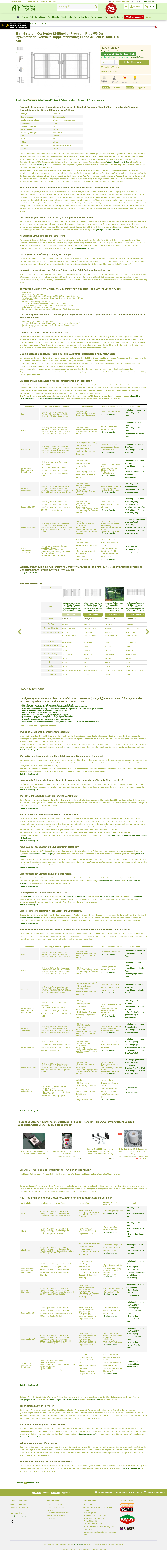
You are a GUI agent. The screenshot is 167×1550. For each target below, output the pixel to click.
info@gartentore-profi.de (88, 1434)
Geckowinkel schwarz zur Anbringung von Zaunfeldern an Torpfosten (34, 1152)
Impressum (88, 1529)
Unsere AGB (51, 1518)
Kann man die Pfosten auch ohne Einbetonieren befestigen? (45, 714)
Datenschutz (88, 1504)
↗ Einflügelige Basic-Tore (135, 410)
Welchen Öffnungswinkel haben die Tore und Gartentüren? (45, 710)
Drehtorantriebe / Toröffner (84, 248)
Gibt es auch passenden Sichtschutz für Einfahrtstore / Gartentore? (48, 716)
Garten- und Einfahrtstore (35, 896)
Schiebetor (95, 1400)
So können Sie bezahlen (56, 1507)
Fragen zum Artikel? (28, 573)
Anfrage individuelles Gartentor (32, 1437)
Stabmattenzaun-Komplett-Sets (75, 896)
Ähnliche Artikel (33, 1483)
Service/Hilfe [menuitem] (149, 1)
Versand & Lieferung (54, 1504)
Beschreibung (21, 100)
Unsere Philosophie (91, 1521)
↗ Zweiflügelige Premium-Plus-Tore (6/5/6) (133, 1310)
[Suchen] (95, 6)
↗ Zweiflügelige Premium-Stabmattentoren (132, 1292)
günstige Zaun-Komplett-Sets (118, 162)
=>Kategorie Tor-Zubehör (110, 881)
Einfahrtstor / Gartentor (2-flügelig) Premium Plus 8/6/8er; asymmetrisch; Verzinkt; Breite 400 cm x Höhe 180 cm (135, 606)
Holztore (76, 1400)
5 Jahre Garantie (108, 414)
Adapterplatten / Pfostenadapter (41, 854)
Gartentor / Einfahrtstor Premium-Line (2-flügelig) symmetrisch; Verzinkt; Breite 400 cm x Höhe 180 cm (114, 606)
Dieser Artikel (72, 615)
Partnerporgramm (90, 1513)
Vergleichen (106, 67)
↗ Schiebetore (131, 547)
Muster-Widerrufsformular (56, 1515)
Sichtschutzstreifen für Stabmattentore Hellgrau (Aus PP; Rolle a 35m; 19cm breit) (133, 1151)
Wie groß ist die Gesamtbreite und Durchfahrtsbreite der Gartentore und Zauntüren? (54, 707)
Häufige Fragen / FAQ (45, 100)
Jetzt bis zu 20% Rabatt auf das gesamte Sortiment (98, 1508)
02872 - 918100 (136, 1)
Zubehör (57, 100)
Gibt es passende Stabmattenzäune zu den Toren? (41, 718)
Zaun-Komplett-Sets (107, 896)
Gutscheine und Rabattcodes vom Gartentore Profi (100, 1533)
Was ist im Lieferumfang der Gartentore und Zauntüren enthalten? (47, 705)
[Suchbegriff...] (77, 6)
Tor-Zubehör (68, 747)
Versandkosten (78, 1544)
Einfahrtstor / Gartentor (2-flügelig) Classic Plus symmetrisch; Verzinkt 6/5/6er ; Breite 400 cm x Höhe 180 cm (93, 606)
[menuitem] (77, 7)
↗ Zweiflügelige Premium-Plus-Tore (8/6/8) (133, 1336)
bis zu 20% (140, 51)
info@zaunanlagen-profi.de (20, 1516)
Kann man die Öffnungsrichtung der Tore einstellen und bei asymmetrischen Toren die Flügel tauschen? (62, 709)
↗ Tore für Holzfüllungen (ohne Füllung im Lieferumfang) (134, 474)
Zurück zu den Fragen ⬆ (29, 750)
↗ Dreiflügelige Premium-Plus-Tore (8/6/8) (133, 1345)
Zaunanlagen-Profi (43, 165)
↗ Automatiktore (132, 550)
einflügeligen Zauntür (28, 1400)
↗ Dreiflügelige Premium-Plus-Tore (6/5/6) (133, 1319)
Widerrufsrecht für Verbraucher (58, 1513)
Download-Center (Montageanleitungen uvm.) (100, 1527)
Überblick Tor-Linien (88, 100)
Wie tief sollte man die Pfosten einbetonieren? (40, 712)
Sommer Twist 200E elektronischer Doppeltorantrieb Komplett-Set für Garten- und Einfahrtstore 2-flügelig (100, 1151)
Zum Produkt (94, 614)
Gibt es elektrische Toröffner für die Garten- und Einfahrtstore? (46, 720)
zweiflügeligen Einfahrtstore (61, 1400)
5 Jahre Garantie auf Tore (93, 1524)
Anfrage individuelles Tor (70, 100)
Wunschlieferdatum (138, 57)
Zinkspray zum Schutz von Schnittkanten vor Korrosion (67, 1152)
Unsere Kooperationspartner (94, 1518)
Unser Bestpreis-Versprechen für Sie (97, 1515)
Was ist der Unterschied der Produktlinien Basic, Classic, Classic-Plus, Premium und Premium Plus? (61, 722)
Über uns (100, 100)
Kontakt (49, 1510)
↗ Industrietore (131, 552)
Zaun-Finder (137, 896)
